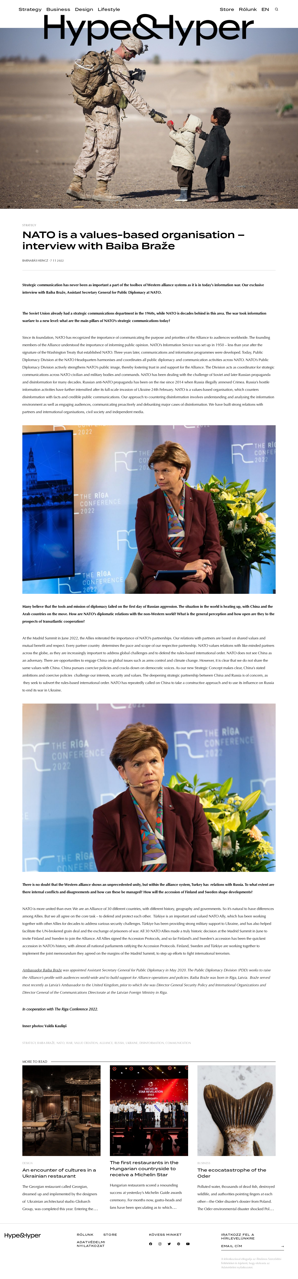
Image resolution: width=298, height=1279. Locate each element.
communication (178, 1043)
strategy (29, 225)
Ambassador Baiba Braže (42, 970)
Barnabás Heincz (35, 260)
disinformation (151, 1043)
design (27, 1163)
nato (60, 1043)
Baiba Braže (46, 1043)
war (69, 1043)
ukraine (132, 1043)
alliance (106, 1043)
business (203, 1163)
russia (119, 1043)
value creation (86, 1043)
